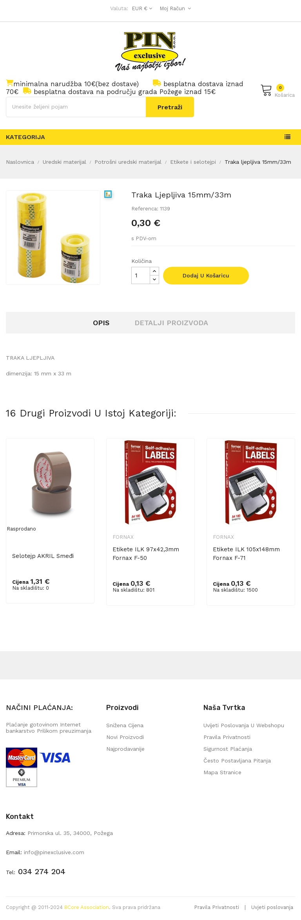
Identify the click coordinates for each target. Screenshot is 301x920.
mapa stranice (222, 772)
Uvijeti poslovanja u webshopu (243, 725)
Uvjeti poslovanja (272, 907)
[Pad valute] (141, 8)
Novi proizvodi (125, 737)
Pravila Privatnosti (216, 907)
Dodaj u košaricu (206, 275)
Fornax (123, 537)
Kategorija (25, 137)
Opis (101, 323)
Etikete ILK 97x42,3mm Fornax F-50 (145, 553)
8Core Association (86, 907)
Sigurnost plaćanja (227, 749)
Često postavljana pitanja (237, 760)
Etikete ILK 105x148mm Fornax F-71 (246, 553)
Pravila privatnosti (226, 737)
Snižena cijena (124, 725)
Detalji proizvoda (171, 323)
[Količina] (140, 275)
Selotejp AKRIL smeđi (43, 556)
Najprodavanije (125, 749)
